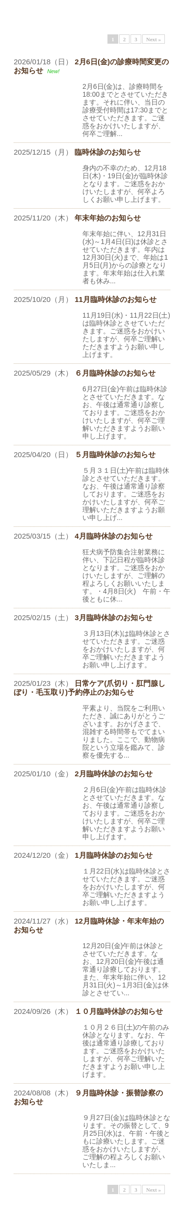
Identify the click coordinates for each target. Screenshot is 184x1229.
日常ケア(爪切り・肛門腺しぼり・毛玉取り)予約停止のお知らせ (89, 687)
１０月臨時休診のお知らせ (119, 1011)
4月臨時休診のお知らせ (113, 536)
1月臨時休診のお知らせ (113, 855)
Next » (153, 39)
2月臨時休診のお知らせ (113, 773)
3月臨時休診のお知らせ (113, 617)
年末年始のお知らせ (108, 218)
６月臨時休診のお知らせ (115, 373)
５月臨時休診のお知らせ (115, 454)
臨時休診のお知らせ (108, 152)
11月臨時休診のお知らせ (116, 299)
